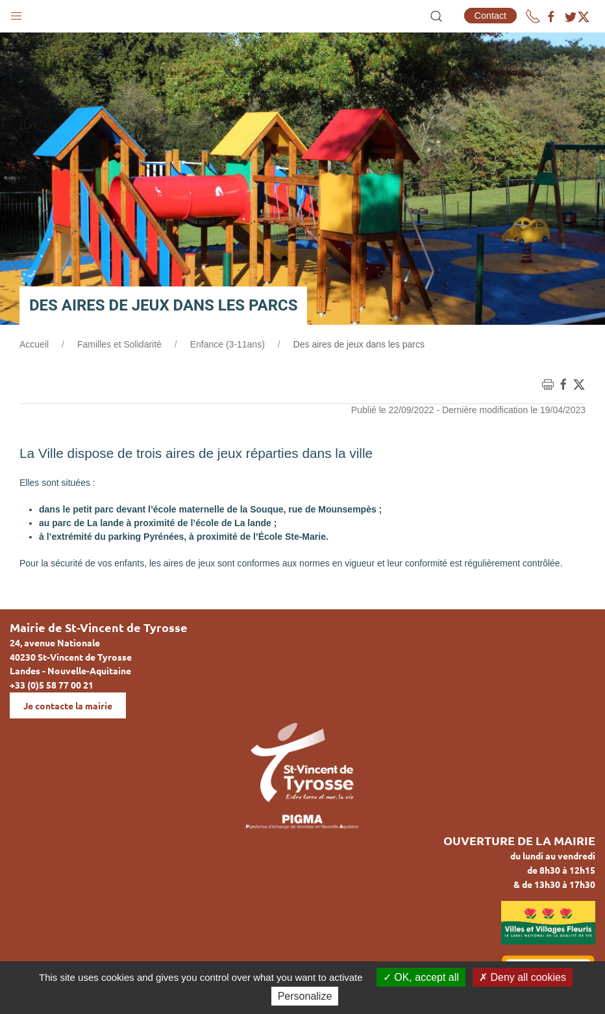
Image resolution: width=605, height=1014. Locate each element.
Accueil (34, 344)
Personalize (305, 996)
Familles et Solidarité (119, 344)
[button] (16, 13)
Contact (491, 15)
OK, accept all (421, 977)
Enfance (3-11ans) (227, 344)
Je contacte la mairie (67, 705)
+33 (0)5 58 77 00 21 (51, 685)
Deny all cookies (522, 977)
